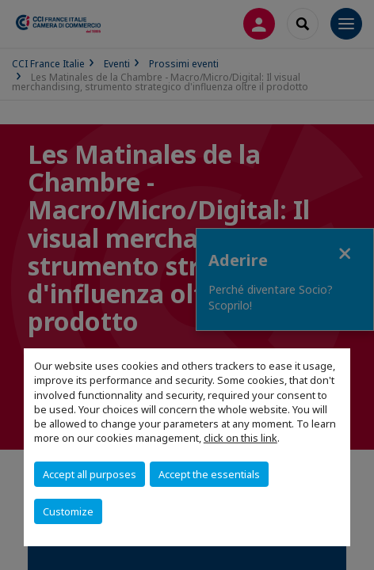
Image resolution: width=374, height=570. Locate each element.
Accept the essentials (209, 474)
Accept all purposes (89, 474)
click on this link (240, 438)
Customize (68, 511)
